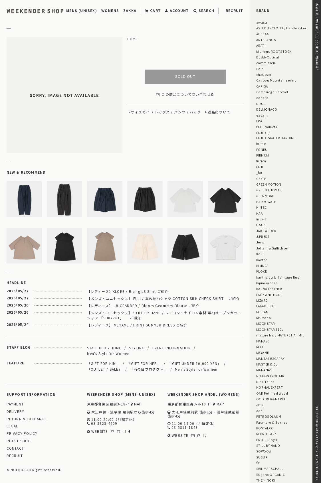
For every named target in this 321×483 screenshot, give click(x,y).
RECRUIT (234, 10)
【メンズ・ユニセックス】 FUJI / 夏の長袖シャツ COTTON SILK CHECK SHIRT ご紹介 (163, 298)
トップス (162, 112)
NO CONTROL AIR (270, 376)
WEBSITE (97, 431)
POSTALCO (265, 428)
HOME (132, 39)
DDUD (261, 103)
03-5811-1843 (182, 427)
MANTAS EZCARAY (270, 358)
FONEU (262, 149)
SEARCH (203, 10)
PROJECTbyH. (267, 439)
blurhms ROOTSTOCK (274, 51)
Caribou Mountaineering (276, 80)
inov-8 (261, 219)
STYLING (137, 347)
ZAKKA (129, 10)
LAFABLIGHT (266, 306)
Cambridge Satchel (272, 92)
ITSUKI (261, 224)
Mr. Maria (263, 317)
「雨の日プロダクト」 (148, 369)
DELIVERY (16, 411)
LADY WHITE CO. (269, 294)
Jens (260, 242)
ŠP (258, 462)
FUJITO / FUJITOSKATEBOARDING (276, 135)
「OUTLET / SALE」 (104, 369)
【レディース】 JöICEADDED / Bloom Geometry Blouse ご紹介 (143, 305)
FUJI (259, 167)
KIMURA (262, 265)
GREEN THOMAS (269, 190)
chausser (264, 74)
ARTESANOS (266, 39)
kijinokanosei (267, 283)
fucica (261, 161)
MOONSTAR (265, 323)
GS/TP (261, 178)
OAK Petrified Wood (272, 393)
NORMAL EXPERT (269, 387)
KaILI (260, 253)
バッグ (195, 112)
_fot (259, 172)
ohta (260, 405)
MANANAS (264, 370)
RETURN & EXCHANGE (27, 419)
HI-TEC (261, 207)
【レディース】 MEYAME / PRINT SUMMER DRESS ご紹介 (137, 324)
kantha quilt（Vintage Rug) (278, 277)
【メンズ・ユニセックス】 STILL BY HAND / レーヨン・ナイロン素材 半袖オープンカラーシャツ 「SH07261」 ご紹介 (164, 315)
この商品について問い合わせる (185, 94)
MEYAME (262, 352)
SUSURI (262, 457)
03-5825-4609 (102, 423)
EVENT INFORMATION (171, 347)
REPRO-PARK (266, 433)
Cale (260, 68)
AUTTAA (262, 34)
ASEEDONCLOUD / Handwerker (281, 28)
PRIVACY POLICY (22, 433)
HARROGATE (266, 201)
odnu (260, 410)
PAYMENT (15, 404)
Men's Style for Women (108, 353)
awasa (261, 22)
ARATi (261, 45)
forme (261, 143)
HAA (259, 213)
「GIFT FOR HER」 (144, 363)
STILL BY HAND (268, 445)
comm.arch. (266, 62)
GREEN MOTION (268, 184)
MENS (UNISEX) (81, 10)
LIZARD (262, 300)
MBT (260, 346)
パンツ (180, 112)
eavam (262, 115)
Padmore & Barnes (272, 422)
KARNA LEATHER (269, 288)
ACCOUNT (177, 10)
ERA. (259, 121)
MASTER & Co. (267, 364)
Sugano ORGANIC (270, 474)
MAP (136, 404)
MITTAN (262, 312)
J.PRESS (263, 236)
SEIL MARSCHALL (270, 468)
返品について (219, 112)
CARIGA (262, 86)
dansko (262, 97)
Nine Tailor (265, 381)
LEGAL (12, 426)
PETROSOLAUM (268, 416)
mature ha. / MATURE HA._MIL (280, 335)
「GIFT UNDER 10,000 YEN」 (194, 363)
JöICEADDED (266, 230)
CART (153, 10)
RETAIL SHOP (19, 441)
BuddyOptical (267, 57)
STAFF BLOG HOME (104, 347)
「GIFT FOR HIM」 (103, 363)
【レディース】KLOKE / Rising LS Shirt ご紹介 (128, 291)
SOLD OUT (185, 77)
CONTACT (15, 448)
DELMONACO (266, 109)
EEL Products (266, 126)
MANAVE (262, 341)
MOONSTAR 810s (269, 329)
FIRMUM (262, 155)
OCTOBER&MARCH (271, 399)
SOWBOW (264, 451)
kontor (261, 259)
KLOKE (261, 271)
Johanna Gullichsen (273, 248)
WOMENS (110, 10)
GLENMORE (265, 196)
